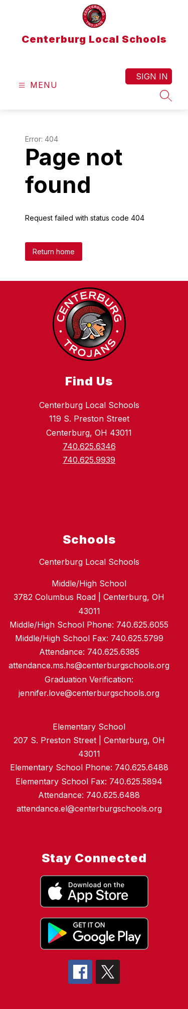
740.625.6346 (89, 446)
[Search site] (166, 95)
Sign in (152, 76)
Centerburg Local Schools (89, 562)
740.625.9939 (89, 460)
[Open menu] (37, 85)
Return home (54, 251)
